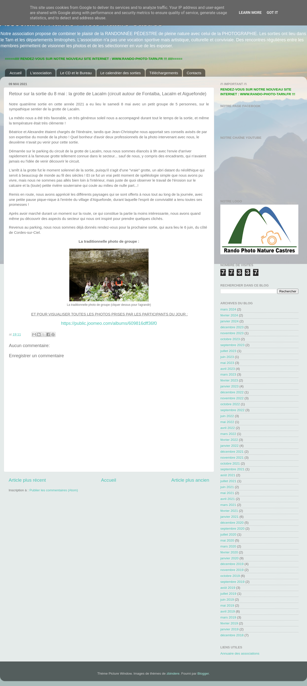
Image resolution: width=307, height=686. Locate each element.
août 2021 (227, 475)
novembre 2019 (232, 570)
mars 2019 (228, 617)
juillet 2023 (228, 351)
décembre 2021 (232, 451)
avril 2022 (227, 428)
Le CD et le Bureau (76, 73)
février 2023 (229, 380)
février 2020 (229, 552)
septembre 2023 (232, 345)
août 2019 (227, 588)
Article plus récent (27, 480)
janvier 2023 (229, 386)
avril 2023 (227, 369)
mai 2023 (227, 363)
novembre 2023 (232, 333)
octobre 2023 (230, 339)
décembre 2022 (232, 392)
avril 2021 (227, 499)
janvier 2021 (229, 517)
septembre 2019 (232, 582)
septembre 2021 (232, 469)
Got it (272, 12)
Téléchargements (163, 73)
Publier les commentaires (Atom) (53, 490)
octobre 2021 (230, 463)
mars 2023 (228, 374)
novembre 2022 (232, 398)
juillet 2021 (228, 481)
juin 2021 (227, 487)
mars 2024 (228, 309)
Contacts (194, 73)
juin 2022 (227, 416)
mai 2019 (227, 605)
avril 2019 (227, 611)
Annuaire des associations (239, 653)
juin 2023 (227, 357)
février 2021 (229, 511)
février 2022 (229, 440)
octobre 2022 (230, 404)
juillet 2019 (228, 593)
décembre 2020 (232, 522)
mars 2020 (228, 546)
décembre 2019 (232, 564)
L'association (40, 73)
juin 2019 (227, 599)
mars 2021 (228, 505)
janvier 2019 (229, 629)
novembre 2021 (232, 457)
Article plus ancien (190, 480)
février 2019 (229, 623)
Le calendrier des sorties (120, 73)
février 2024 (229, 315)
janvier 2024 (229, 321)
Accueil (16, 73)
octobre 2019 (230, 576)
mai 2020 (227, 540)
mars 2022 (228, 434)
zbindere (173, 673)
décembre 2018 (232, 635)
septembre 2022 (232, 410)
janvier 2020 (229, 558)
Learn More (250, 12)
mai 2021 (227, 493)
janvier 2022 (229, 446)
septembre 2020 (232, 528)
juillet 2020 (228, 534)
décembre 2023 (232, 327)
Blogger (203, 673)
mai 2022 (227, 422)
